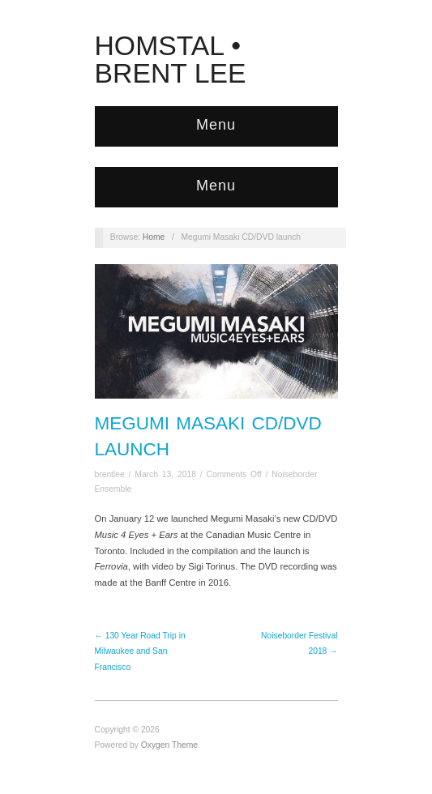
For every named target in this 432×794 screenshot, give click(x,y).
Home (154, 237)
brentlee (110, 474)
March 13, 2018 (165, 474)
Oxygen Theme (169, 745)
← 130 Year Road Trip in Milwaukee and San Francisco (140, 651)
